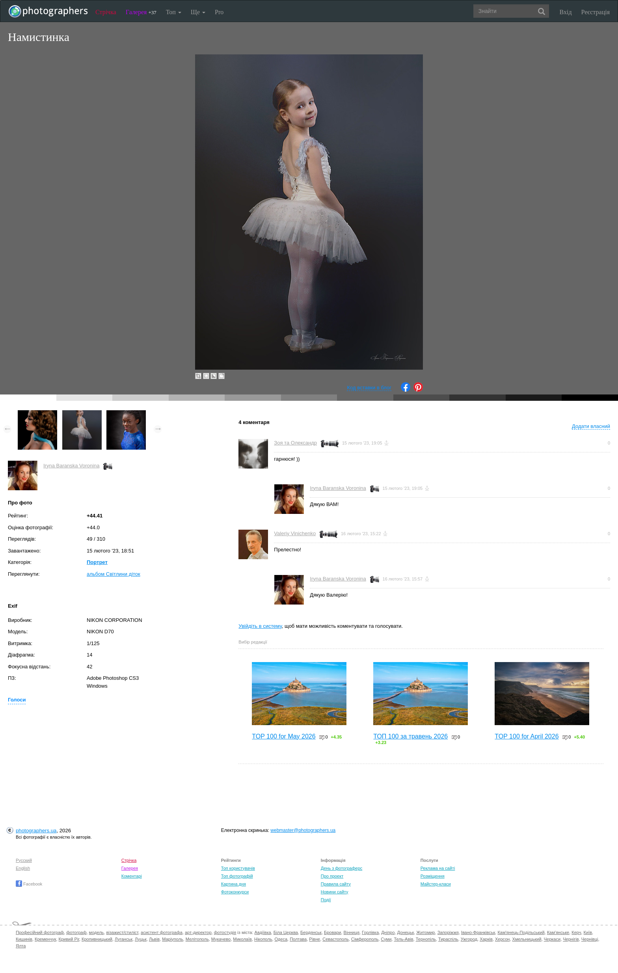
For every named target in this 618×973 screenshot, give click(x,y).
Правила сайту (336, 884)
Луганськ (123, 939)
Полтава (298, 939)
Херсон (502, 939)
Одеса (281, 939)
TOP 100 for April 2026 (526, 736)
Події (326, 899)
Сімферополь (364, 939)
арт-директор (198, 932)
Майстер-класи (436, 884)
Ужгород (469, 939)
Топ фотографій (237, 876)
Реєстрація (595, 12)
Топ (173, 12)
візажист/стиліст (122, 932)
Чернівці (589, 939)
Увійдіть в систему (260, 626)
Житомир (425, 932)
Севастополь (335, 939)
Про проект (332, 876)
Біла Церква (286, 932)
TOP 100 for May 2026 (283, 736)
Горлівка (370, 932)
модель (96, 932)
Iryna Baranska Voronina (71, 466)
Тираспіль (448, 939)
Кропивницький (97, 939)
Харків (486, 939)
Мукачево (221, 939)
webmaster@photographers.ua (302, 830)
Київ (588, 932)
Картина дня (233, 884)
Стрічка (105, 12)
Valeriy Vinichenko (295, 533)
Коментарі (131, 876)
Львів (154, 939)
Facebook (29, 884)
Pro (219, 12)
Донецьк (405, 932)
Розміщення (433, 876)
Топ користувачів (238, 868)
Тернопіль (426, 939)
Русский (24, 860)
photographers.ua (36, 830)
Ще (198, 12)
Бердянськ (311, 932)
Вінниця (351, 932)
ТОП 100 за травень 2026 (410, 736)
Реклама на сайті (438, 868)
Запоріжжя (448, 932)
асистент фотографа (161, 932)
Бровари (332, 932)
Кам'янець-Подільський (520, 932)
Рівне (314, 939)
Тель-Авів (403, 939)
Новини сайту (334, 891)
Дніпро (388, 932)
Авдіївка (263, 932)
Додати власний (591, 426)
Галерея (141, 12)
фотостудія (225, 932)
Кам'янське (558, 932)
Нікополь (263, 939)
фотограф (76, 932)
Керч (576, 932)
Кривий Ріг (69, 939)
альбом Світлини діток (113, 574)
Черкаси (552, 939)
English (23, 868)
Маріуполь (172, 939)
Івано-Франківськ (478, 932)
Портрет (97, 562)
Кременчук (45, 939)
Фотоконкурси (235, 891)
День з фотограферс (342, 868)
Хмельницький (526, 939)
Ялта (21, 945)
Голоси (17, 700)
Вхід (566, 12)
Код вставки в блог (369, 388)
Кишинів (24, 939)
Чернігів (571, 939)
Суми (386, 939)
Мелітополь (197, 939)
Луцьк (141, 939)
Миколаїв (242, 939)
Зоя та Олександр (295, 443)
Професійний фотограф (40, 932)
